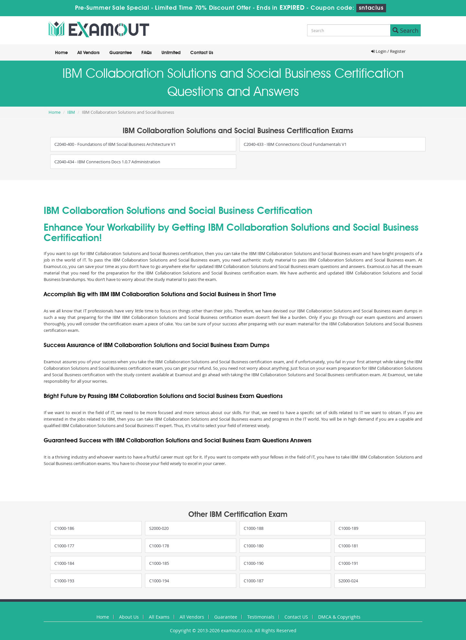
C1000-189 (348, 528)
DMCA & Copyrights (339, 617)
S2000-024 (348, 581)
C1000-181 (348, 546)
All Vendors (88, 53)
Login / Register (388, 51)
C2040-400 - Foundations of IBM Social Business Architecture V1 (115, 144)
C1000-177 (64, 546)
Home (61, 53)
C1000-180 (253, 546)
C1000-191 (348, 563)
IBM (71, 112)
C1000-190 (253, 563)
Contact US (296, 617)
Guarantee (120, 53)
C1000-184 (64, 563)
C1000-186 (64, 528)
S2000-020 (159, 528)
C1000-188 (253, 528)
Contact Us (201, 53)
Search (405, 30)
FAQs (146, 53)
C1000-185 (159, 563)
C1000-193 (64, 581)
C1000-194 (159, 581)
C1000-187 (253, 581)
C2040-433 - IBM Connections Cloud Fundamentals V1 (295, 144)
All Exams (159, 617)
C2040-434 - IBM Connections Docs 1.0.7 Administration (107, 162)
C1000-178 (159, 546)
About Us (129, 617)
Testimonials (260, 617)
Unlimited (171, 53)
